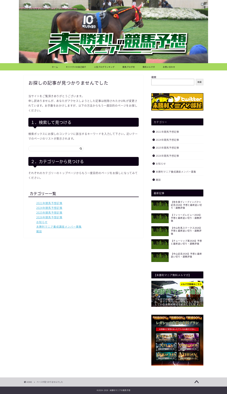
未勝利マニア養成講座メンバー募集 (59, 227)
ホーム (55, 67)
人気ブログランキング (104, 67)
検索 (153, 77)
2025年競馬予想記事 (49, 212)
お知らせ (42, 222)
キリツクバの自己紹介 (76, 67)
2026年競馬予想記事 (49, 217)
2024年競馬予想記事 (49, 208)
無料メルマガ (149, 67)
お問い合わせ (169, 67)
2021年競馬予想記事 (49, 203)
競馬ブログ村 (128, 67)
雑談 (39, 231)
